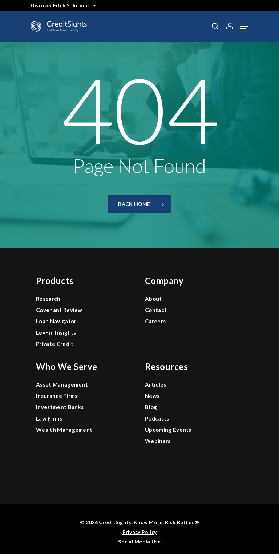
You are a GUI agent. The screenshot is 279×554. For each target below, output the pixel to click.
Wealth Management (64, 429)
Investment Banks (60, 407)
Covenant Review (59, 310)
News (152, 395)
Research (48, 298)
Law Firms (49, 418)
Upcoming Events (168, 429)
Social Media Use (139, 541)
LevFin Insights (56, 332)
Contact (156, 310)
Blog (151, 407)
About (153, 298)
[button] (244, 26)
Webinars (158, 441)
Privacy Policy (139, 532)
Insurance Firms (57, 395)
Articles (155, 384)
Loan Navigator (56, 321)
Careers (155, 321)
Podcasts (157, 418)
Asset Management (62, 384)
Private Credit (54, 343)
